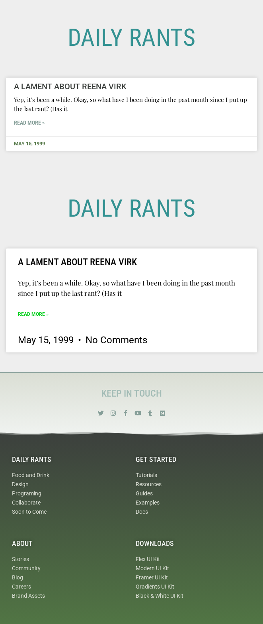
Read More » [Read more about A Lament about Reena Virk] (29, 122)
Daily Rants (31, 459)
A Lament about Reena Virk (70, 86)
